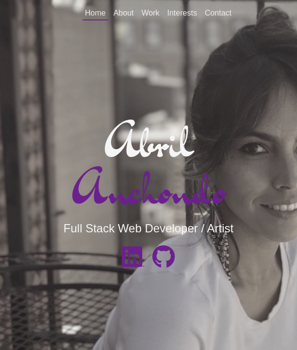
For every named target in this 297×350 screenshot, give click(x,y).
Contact (218, 13)
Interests (182, 13)
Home (95, 13)
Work (150, 13)
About (124, 13)
